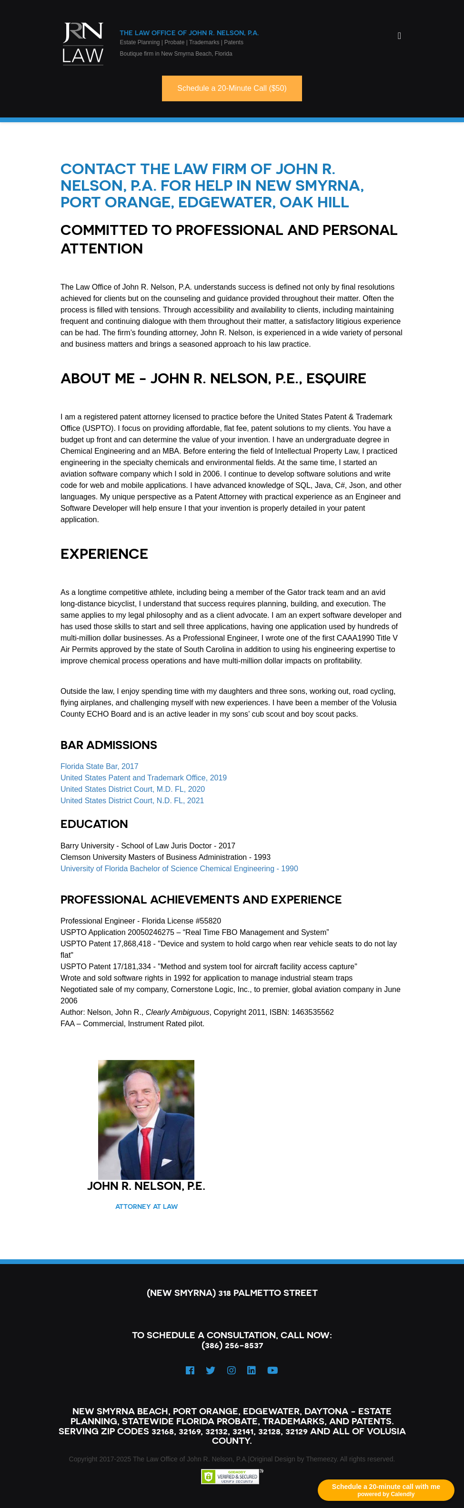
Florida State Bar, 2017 (100, 766)
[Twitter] (210, 1370)
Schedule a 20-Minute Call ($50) (231, 88)
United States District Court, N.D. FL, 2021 (132, 801)
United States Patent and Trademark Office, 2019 (144, 778)
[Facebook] (190, 1370)
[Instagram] (231, 1370)
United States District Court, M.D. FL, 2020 (133, 789)
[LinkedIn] (251, 1370)
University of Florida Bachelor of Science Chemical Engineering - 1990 (179, 869)
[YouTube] (272, 1370)
